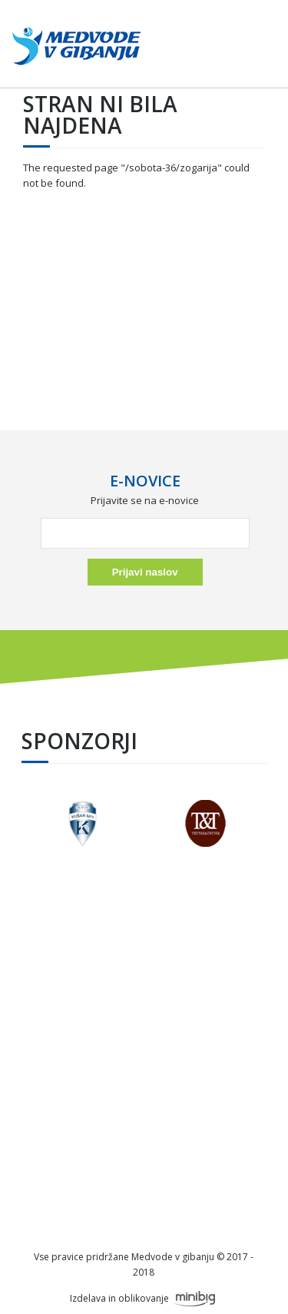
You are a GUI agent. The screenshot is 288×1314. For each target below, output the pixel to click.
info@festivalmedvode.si (143, 1053)
